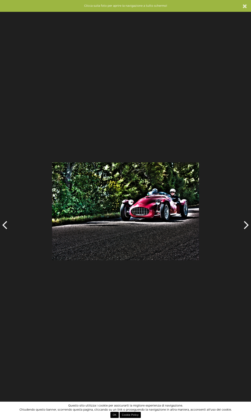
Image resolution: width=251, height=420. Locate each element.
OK (115, 415)
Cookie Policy (130, 415)
